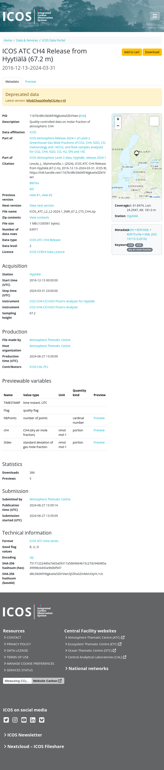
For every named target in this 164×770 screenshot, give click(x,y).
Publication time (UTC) (10, 507)
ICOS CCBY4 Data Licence (47, 252)
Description (11, 122)
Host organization (11, 348)
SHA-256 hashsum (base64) (9, 578)
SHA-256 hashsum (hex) (13, 565)
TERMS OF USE (17, 657)
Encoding (9, 557)
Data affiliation (13, 132)
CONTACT (14, 637)
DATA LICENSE (17, 650)
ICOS (33, 132)
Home (8, 40)
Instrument (10, 301)
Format (7, 541)
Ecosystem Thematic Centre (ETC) (92, 644)
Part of (7, 138)
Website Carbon (45, 681)
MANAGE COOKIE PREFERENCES (30, 663)
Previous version (8, 197)
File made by (11, 340)
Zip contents (11, 217)
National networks (88, 668)
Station (7, 274)
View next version (42, 205)
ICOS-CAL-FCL (39, 367)
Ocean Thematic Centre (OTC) (90, 650)
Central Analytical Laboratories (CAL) (95, 657)
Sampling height (9, 315)
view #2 (47, 195)
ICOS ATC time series (44, 541)
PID (4, 116)
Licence (7, 252)
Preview (30, 81)
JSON (131, 230)
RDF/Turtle (134, 234)
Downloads (10, 472)
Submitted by (12, 499)
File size (8, 223)
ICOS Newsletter (24, 735)
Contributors (12, 367)
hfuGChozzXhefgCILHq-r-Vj (46, 100)
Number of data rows (10, 231)
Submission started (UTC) (12, 518)
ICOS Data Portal (53, 40)
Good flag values (9, 549)
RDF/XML (143, 230)
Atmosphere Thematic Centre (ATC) (94, 637)
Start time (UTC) (10, 282)
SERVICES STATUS (20, 670)
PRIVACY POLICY (19, 644)
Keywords (122, 245)
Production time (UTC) (10, 358)
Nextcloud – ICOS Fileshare (35, 746)
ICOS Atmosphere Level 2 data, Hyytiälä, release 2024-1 (68, 158)
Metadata (12, 81)
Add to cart (131, 52)
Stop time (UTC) (9, 293)
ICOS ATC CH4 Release (45, 240)
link (82, 116)
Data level (9, 246)
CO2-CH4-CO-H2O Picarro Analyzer (54, 307)
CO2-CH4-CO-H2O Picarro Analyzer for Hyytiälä (62, 301)
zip (32, 557)
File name (9, 211)
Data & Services (27, 40)
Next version (11, 205)
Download (152, 52)
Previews (9, 478)
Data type (9, 240)
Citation (8, 164)
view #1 (35, 195)
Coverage (122, 205)
